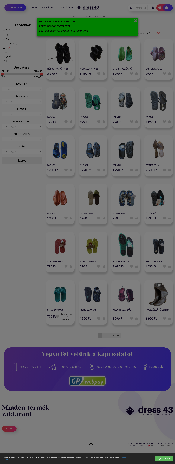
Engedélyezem (163, 458)
